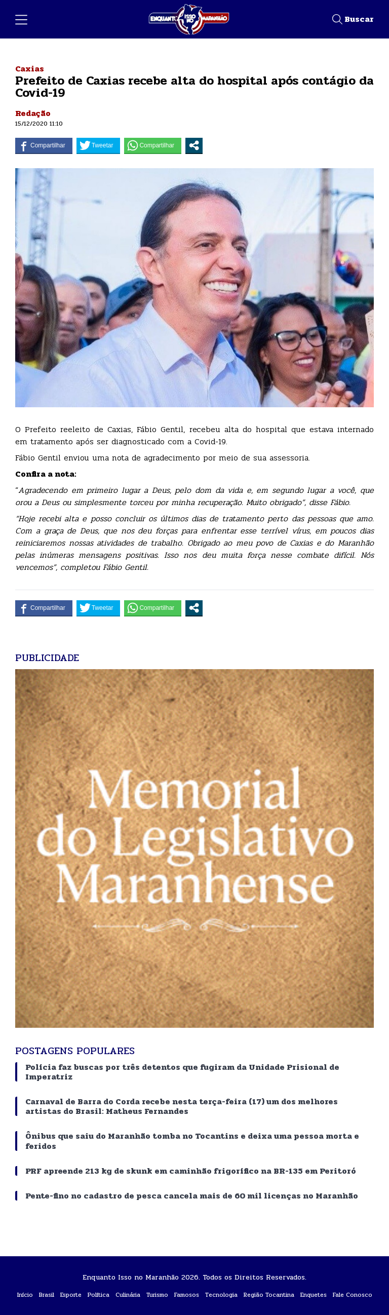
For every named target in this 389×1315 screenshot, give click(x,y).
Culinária (127, 1294)
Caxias (29, 68)
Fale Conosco (352, 1294)
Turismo (157, 1294)
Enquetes (313, 1294)
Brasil (46, 1294)
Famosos (186, 1294)
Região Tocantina (269, 1294)
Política (98, 1294)
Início (25, 1294)
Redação (33, 113)
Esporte (71, 1294)
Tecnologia (221, 1294)
